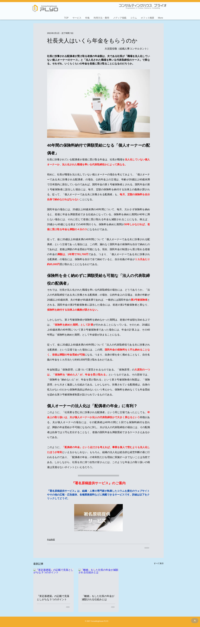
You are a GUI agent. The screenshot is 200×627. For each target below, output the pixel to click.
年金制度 (51, 539)
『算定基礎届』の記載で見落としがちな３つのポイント (53, 598)
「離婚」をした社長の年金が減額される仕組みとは (98, 598)
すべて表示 (159, 563)
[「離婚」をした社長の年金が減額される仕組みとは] (98, 580)
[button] (77, 16)
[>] (194, 620)
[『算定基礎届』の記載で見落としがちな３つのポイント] (53, 580)
